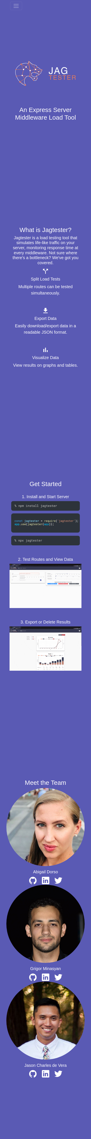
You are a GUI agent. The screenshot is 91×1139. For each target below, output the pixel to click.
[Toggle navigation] (16, 6)
